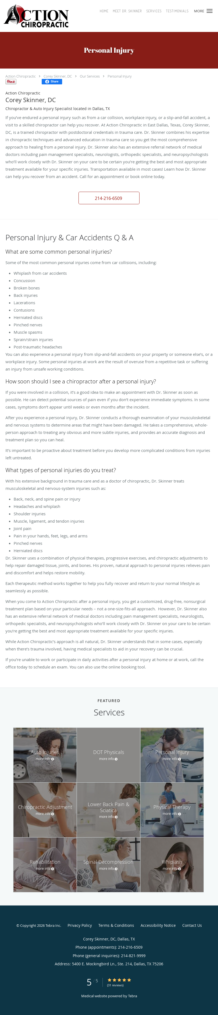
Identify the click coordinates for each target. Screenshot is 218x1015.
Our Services (90, 76)
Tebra (132, 995)
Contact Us (192, 925)
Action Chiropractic (20, 76)
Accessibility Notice (158, 925)
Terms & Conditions (116, 925)
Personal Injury (120, 76)
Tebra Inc (53, 925)
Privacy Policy (80, 925)
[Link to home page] (47, 16)
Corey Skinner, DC (58, 76)
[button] (210, 11)
